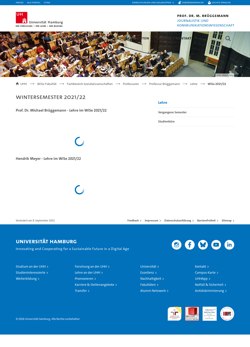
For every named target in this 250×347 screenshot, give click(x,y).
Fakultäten (148, 297)
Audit (188, 321)
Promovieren (84, 291)
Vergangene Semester (172, 125)
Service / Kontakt (174, 38)
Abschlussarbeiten (130, 38)
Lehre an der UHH (87, 285)
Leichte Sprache (221, 2)
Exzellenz (147, 285)
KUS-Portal (33, 2)
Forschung (73, 38)
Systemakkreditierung (227, 321)
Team (98, 38)
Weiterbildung (26, 291)
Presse (19, 2)
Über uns (25, 38)
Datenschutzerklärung (177, 233)
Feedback (133, 233)
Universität (148, 279)
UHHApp (201, 291)
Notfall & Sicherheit (209, 297)
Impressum (151, 233)
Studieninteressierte (30, 285)
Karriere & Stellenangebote (94, 297)
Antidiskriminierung (209, 303)
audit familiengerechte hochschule (175, 324)
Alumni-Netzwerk (153, 303)
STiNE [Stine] (47, 2)
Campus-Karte (205, 285)
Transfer (81, 303)
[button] (153, 2)
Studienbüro (166, 134)
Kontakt (200, 279)
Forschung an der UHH (91, 279)
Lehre (48, 38)
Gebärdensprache (193, 2)
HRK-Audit (209, 321)
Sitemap (227, 233)
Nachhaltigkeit (150, 291)
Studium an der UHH (31, 279)
